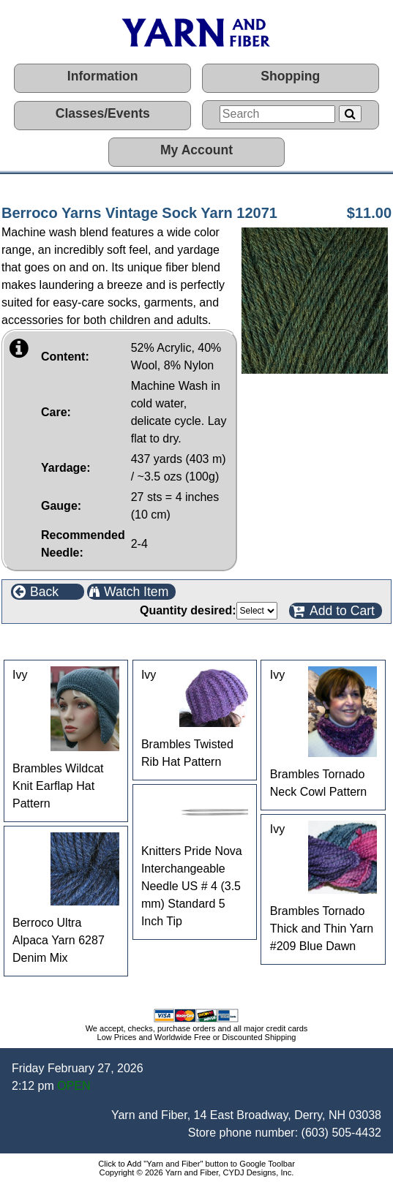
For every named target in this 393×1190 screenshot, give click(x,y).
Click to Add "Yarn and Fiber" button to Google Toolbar (196, 1163)
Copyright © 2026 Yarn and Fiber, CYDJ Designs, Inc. (197, 1172)
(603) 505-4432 (341, 1132)
